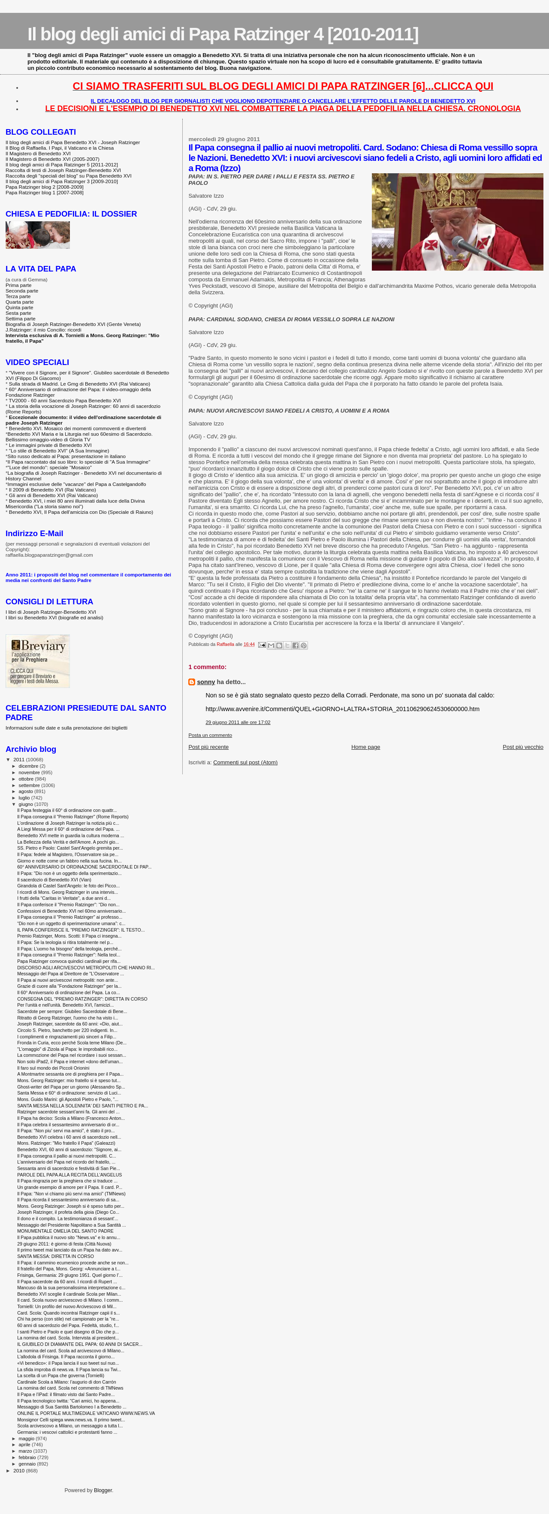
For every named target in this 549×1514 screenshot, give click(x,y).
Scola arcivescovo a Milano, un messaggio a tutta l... (70, 1425)
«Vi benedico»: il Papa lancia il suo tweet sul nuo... (68, 1363)
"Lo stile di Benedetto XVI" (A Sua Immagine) (59, 450)
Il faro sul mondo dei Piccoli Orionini (53, 1068)
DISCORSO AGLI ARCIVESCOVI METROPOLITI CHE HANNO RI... (86, 967)
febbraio (28, 1457)
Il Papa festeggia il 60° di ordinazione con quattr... (67, 810)
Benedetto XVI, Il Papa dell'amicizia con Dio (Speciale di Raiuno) (81, 512)
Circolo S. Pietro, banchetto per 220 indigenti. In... (67, 1030)
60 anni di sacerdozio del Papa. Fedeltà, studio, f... (68, 1325)
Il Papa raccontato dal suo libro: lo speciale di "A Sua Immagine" (79, 461)
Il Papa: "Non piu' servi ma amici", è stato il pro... (66, 1130)
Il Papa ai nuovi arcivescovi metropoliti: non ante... (67, 980)
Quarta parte (20, 302)
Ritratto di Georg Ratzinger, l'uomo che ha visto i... (67, 1017)
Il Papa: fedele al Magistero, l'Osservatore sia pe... (67, 854)
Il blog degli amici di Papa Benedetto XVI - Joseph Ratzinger (73, 142)
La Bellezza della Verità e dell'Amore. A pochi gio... (68, 841)
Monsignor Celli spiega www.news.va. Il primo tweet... (71, 1419)
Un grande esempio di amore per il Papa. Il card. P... (69, 1187)
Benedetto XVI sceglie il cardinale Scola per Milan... (69, 1294)
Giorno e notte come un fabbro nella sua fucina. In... (69, 860)
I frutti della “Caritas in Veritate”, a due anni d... (64, 898)
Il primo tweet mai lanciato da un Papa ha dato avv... (69, 1249)
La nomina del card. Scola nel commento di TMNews (70, 1387)
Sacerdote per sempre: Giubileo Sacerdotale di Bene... (72, 1011)
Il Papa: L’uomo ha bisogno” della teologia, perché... (69, 948)
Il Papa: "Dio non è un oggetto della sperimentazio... (69, 873)
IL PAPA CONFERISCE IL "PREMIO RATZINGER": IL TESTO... (81, 929)
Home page (365, 747)
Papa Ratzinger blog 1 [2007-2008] (45, 192)
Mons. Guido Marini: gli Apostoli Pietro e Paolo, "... (67, 1099)
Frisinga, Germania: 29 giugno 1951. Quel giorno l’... (70, 1275)
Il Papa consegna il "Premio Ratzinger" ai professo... (69, 917)
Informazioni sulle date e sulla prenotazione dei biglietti (66, 727)
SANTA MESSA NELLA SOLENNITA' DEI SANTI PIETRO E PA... (82, 1105)
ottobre (27, 778)
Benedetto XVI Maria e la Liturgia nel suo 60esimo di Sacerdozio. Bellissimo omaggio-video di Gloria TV (79, 436)
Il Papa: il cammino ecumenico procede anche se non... (73, 1262)
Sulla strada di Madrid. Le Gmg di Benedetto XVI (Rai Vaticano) (79, 383)
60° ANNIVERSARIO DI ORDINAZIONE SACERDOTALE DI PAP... (84, 866)
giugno (27, 804)
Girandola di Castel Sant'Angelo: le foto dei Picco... (68, 885)
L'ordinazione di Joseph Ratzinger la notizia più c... (68, 823)
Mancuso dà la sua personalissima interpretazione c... (71, 1287)
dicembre (29, 766)
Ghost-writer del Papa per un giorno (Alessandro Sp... (71, 1086)
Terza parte (18, 296)
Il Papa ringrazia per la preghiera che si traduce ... (67, 1180)
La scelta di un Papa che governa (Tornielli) (60, 1375)
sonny (206, 682)
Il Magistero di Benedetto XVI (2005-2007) (53, 159)
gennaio (28, 1463)
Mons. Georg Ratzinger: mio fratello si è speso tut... (69, 1080)
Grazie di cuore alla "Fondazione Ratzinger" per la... (69, 986)
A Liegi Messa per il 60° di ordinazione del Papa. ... (68, 829)
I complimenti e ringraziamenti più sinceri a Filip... (66, 1036)
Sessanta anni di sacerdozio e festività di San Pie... (68, 1168)
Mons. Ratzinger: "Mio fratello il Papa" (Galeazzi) (66, 1143)
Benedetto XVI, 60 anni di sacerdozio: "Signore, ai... (69, 1149)
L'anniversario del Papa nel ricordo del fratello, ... (66, 1161)
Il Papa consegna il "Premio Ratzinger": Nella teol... (68, 954)
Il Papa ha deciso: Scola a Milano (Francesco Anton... (71, 1118)
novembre (30, 772)
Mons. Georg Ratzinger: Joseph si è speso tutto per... (70, 1206)
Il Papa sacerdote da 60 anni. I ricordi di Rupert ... (67, 1281)
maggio (27, 1438)
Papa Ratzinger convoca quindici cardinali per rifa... (69, 961)
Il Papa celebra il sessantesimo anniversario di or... (68, 1124)
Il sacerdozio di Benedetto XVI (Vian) (54, 879)
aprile (25, 1444)
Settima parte (21, 318)
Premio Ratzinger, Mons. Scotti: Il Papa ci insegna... (69, 935)
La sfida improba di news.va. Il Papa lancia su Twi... (69, 1369)
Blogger (103, 1490)
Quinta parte (19, 307)
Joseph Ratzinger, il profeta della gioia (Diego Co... (68, 1212)
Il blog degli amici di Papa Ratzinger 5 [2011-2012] (62, 164)
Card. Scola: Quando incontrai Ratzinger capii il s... (68, 1312)
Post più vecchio (523, 747)
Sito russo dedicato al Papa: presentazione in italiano (67, 456)
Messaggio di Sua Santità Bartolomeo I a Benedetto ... (72, 1406)
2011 (19, 759)
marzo (26, 1451)
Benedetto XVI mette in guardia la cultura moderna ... (70, 835)
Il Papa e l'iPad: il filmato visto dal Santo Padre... (66, 1394)
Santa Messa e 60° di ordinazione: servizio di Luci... (69, 1092)
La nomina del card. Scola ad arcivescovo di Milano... (70, 1350)
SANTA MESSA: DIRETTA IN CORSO (55, 1256)
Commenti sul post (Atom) (245, 762)
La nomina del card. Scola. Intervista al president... (68, 1337)
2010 (19, 1470)
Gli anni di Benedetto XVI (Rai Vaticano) (53, 495)
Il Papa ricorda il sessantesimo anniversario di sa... (68, 1199)
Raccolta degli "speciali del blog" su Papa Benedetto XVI (69, 175)
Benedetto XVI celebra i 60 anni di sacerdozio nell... (69, 1137)
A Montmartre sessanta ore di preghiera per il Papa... (70, 1074)
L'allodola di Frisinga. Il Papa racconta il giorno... (66, 1356)
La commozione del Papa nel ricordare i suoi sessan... (71, 1055)
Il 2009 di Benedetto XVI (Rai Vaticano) (52, 489)
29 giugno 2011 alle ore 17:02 (237, 722)
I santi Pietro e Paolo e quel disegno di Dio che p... (68, 1331)
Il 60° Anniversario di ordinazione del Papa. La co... (68, 992)
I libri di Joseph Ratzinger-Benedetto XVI (51, 612)
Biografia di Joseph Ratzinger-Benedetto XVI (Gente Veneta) (73, 324)
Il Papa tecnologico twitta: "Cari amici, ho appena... (68, 1400)
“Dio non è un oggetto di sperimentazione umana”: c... (71, 923)
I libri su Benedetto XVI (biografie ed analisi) (54, 617)
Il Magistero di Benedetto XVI (38, 153)
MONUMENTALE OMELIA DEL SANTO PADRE (65, 1231)
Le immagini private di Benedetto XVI (50, 445)
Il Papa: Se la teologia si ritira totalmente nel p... (65, 942)
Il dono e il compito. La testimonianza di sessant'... (67, 1218)
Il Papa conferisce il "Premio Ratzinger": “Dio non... (68, 904)
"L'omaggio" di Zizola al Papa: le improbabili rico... (67, 1049)
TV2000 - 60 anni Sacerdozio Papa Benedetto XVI (65, 400)
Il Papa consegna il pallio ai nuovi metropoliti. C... (66, 1155)
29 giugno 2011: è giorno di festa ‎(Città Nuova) (64, 1243)
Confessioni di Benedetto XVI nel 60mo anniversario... (71, 911)
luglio (25, 797)
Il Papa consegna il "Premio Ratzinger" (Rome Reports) (73, 816)
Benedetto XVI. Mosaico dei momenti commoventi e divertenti (77, 428)
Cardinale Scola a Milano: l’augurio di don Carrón (66, 1381)
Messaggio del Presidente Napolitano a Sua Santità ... (71, 1224)
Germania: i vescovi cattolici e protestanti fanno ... (67, 1432)
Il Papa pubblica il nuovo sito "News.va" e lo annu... (68, 1237)
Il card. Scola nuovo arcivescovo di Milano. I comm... (70, 1300)
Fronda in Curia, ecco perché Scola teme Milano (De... (72, 1042)
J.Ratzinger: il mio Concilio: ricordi (43, 329)
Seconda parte (22, 290)
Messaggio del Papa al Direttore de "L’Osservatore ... (70, 973)
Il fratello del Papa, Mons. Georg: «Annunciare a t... (69, 1268)
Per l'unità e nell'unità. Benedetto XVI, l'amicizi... (65, 1004)
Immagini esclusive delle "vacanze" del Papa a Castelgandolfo (77, 484)
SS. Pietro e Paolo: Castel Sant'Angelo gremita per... (70, 847)
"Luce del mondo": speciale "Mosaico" (50, 467)
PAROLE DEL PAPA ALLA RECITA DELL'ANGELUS (69, 1174)
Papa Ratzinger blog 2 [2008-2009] (45, 187)
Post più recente (208, 747)
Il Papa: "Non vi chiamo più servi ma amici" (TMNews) (71, 1193)
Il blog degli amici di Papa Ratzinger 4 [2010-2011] (222, 34)
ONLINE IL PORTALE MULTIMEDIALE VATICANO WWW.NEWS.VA (86, 1413)
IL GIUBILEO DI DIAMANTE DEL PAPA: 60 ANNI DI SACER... (79, 1344)
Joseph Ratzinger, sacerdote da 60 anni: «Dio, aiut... (70, 1023)
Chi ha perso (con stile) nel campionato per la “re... (68, 1318)
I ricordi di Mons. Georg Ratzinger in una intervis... (67, 892)
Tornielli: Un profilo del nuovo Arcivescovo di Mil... (67, 1306)
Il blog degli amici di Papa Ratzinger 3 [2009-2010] (62, 181)
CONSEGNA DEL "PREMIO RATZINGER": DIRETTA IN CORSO (82, 998)
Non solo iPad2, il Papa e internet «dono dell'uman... (70, 1061)
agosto (27, 791)
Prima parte (19, 285)
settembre (30, 785)
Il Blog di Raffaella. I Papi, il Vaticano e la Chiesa (60, 148)
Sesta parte (18, 313)
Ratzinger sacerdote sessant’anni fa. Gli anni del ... (68, 1111)
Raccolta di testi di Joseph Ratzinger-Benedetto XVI (63, 170)
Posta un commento (210, 735)
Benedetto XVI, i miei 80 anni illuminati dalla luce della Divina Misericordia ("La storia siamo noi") (75, 503)
